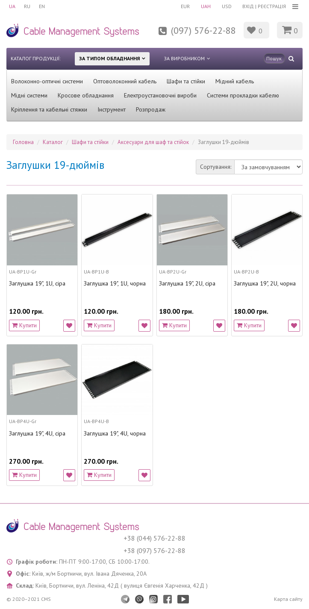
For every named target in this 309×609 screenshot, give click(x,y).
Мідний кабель (234, 81)
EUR (185, 6)
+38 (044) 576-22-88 (154, 538)
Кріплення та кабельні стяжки (49, 109)
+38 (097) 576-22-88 (154, 550)
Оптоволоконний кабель (124, 81)
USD (227, 6)
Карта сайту (288, 599)
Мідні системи (29, 95)
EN (42, 6)
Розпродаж (150, 109)
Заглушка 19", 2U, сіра (187, 283)
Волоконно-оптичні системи (47, 81)
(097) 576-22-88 (203, 30)
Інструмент (111, 109)
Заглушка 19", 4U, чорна (115, 433)
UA (12, 6)
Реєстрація (272, 6)
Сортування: (215, 167)
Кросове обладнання (86, 95)
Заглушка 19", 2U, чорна (265, 283)
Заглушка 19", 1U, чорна (115, 283)
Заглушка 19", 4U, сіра (37, 433)
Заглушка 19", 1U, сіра (37, 283)
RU (27, 6)
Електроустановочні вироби (160, 95)
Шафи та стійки (186, 81)
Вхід (248, 6)
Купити (24, 325)
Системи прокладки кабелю (243, 95)
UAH (206, 6)
